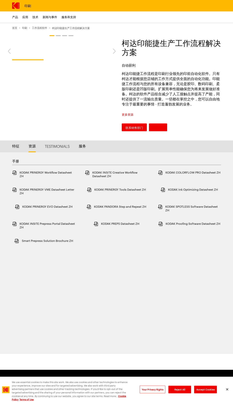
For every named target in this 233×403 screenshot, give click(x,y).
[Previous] (8, 113)
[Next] (115, 113)
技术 (35, 17)
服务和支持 (69, 17)
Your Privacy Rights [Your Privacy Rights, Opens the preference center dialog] (152, 392)
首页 (14, 27)
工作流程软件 (39, 27)
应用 (25, 17)
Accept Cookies (205, 392)
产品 (15, 17)
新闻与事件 (50, 17)
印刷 (27, 5)
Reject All (179, 392)
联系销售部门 (134, 128)
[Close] (227, 393)
